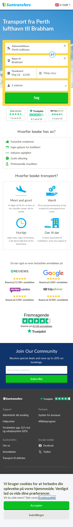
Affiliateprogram (47, 421)
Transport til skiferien (14, 458)
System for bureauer (49, 415)
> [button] (65, 46)
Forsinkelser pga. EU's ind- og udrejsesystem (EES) (17, 429)
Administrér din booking (15, 415)
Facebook (46, 445)
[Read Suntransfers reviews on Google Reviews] (53, 273)
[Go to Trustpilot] (55, 399)
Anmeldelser (9, 451)
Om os (6, 445)
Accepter (36, 505)
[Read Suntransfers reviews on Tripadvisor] (53, 291)
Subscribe (36, 378)
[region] (36, 500)
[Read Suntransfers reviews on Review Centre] (20, 291)
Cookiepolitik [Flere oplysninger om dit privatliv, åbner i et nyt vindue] (47, 497)
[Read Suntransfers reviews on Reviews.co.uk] (20, 273)
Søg (36, 97)
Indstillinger (36, 515)
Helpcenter (9, 421)
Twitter (44, 452)
